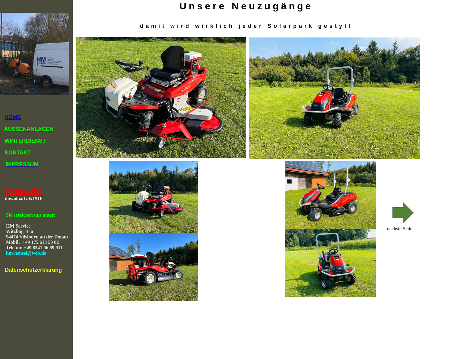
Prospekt (23, 190)
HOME (13, 117)
